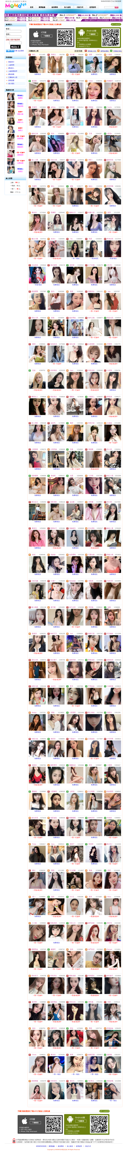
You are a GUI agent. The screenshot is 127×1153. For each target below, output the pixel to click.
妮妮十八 (20, 122)
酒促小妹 (20, 114)
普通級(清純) (117, 51)
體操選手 (20, 147)
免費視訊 (37, 74)
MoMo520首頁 (106, 1)
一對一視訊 (75, 258)
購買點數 (51, 1146)
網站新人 (11, 68)
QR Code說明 (116, 24)
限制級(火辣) (92, 51)
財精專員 (20, 138)
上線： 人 (15, 182)
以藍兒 (20, 171)
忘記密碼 (21, 51)
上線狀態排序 (12, 71)
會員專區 (61, 1146)
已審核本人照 (12, 77)
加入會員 (70, 1146)
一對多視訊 (94, 258)
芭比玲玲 (20, 106)
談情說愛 (11, 80)
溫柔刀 (20, 130)
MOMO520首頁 (41, 1146)
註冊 (15, 51)
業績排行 (11, 62)
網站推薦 (11, 74)
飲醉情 (20, 98)
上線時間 (11, 65)
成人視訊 (11, 83)
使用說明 (79, 1146)
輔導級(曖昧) (105, 51)
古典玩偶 (20, 163)
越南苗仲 (20, 155)
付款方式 (88, 1146)
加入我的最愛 (116, 1)
